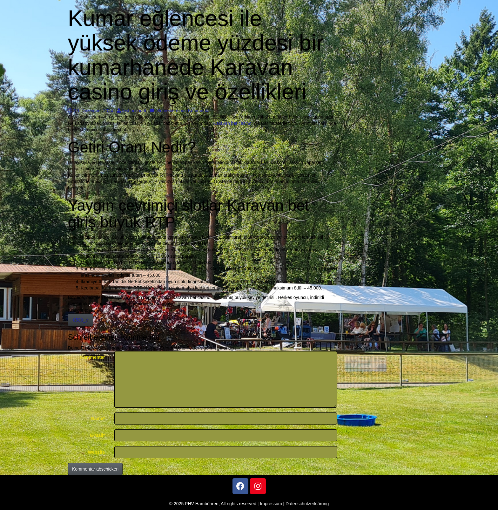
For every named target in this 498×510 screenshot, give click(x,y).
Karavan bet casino (232, 123)
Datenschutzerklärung (307, 503)
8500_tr (80, 320)
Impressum (271, 503)
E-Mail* (97, 435)
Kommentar (92, 357)
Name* (98, 418)
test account (131, 110)
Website (96, 452)
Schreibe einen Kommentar (180, 110)
